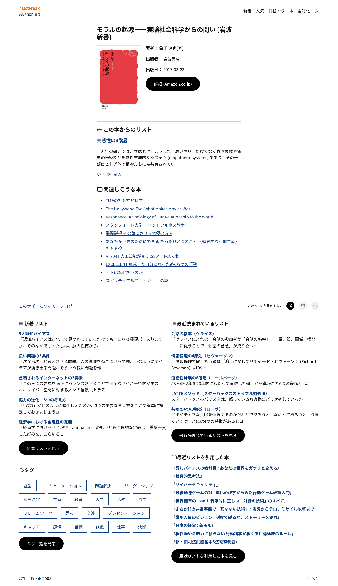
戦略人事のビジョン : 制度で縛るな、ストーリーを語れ (226, 517)
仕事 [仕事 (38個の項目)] (121, 527)
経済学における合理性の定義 (45, 421)
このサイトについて (37, 306)
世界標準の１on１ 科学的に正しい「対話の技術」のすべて (229, 501)
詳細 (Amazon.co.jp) (173, 84)
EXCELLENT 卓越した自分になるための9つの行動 (151, 264)
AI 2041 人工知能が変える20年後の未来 (142, 256)
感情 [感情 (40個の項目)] (57, 527)
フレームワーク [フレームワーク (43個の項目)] (38, 513)
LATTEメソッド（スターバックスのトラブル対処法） (220, 393)
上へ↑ (313, 578)
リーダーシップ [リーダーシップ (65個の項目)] (138, 486)
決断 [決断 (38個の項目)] (142, 527)
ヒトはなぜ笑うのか (124, 272)
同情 (117, 174)
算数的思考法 (187, 476)
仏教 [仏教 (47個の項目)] (121, 499)
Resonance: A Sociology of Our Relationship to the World (159, 217)
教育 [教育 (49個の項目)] (78, 499)
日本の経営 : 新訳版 (193, 525)
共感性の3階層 (112, 140)
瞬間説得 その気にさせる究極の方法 (139, 233)
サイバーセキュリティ (195, 484)
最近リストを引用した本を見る (208, 556)
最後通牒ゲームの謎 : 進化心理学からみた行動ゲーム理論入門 (232, 492)
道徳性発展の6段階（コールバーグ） (205, 377)
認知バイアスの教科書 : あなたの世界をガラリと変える (226, 468)
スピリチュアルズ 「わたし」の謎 (137, 280)
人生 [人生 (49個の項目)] (100, 499)
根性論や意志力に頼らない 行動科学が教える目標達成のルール (233, 533)
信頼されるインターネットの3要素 (51, 377)
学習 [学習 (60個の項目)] (57, 499)
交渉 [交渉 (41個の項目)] (91, 513)
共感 (106, 174)
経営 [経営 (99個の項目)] (28, 486)
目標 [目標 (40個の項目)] (78, 527)
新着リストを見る (43, 448)
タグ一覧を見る (41, 543)
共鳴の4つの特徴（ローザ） (197, 408)
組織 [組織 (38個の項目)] (100, 527)
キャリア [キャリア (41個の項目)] (32, 527)
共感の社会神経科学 (124, 200)
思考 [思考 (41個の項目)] (69, 513)
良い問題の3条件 (34, 355)
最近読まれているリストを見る (208, 435)
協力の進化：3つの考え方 (42, 399)
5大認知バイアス (34, 333)
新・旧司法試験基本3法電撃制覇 (205, 541)
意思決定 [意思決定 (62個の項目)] (32, 499)
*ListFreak (30, 8)
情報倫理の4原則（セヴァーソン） (203, 355)
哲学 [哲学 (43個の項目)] (142, 499)
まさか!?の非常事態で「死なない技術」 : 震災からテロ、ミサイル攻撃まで (244, 509)
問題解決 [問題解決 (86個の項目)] (103, 486)
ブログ (66, 306)
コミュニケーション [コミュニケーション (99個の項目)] (63, 486)
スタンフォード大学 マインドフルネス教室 (145, 225)
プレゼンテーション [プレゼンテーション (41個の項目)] (126, 513)
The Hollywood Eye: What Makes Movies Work (149, 208)
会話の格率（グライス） (193, 333)
